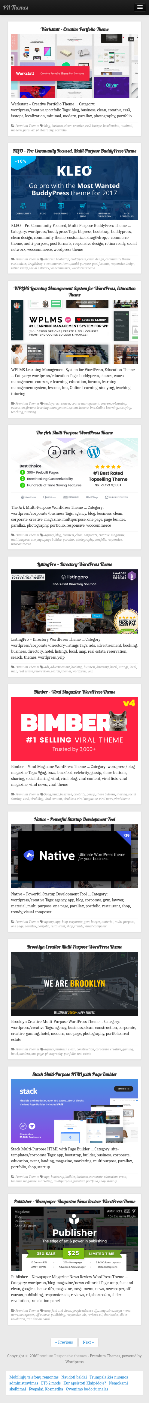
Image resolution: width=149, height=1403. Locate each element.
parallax (29, 130)
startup (112, 1181)
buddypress (78, 259)
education (18, 408)
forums (31, 408)
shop (70, 926)
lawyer (95, 922)
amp (47, 1311)
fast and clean (61, 1311)
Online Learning (107, 408)
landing (16, 1181)
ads (46, 667)
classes (65, 403)
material (108, 922)
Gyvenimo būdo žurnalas (87, 1389)
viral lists (69, 799)
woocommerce (60, 268)
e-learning (119, 403)
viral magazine (87, 799)
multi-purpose (81, 264)
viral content (53, 799)
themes (66, 671)
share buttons (105, 794)
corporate (90, 535)
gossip (91, 794)
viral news (106, 799)
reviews (93, 1315)
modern (16, 130)
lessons (84, 408)
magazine (117, 535)
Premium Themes (27, 126)
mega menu (122, 1311)
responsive (115, 540)
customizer (18, 264)
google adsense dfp (85, 1311)
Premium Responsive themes (62, 1356)
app (57, 922)
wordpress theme (83, 268)
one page (37, 540)
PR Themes (15, 7)
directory (102, 667)
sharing (122, 794)
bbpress (49, 259)
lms (92, 408)
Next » (88, 1342)
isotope (97, 126)
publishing (58, 1315)
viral (26, 799)
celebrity (79, 794)
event (122, 1177)
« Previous (64, 1342)
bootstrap (62, 259)
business (57, 126)
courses (106, 403)
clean (67, 126)
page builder (53, 540)
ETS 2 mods (51, 1383)
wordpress (80, 671)
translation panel (38, 1319)
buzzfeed (66, 794)
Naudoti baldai (74, 1377)
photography (44, 130)
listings (123, 667)
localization (111, 126)
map (14, 671)
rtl (100, 1315)
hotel (113, 667)
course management (85, 403)
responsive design (122, 264)
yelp (90, 671)
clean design (95, 259)
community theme (117, 259)
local (132, 667)
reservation (42, 671)
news (14, 1315)
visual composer (96, 926)
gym (87, 922)
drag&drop (35, 264)
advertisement (60, 667)
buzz (55, 794)
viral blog (37, 799)
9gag (47, 794)
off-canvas (42, 1315)
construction (85, 1049)
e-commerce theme (57, 264)
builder (70, 1177)
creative (78, 126)
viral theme (122, 799)
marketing (45, 1181)
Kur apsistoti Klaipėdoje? (84, 1383)
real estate (26, 671)
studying (125, 408)
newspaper (26, 1315)
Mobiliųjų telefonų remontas (34, 1377)
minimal (126, 126)
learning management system (57, 408)
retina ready (19, 268)
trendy (78, 926)
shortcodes (111, 1315)
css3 (88, 126)
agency (49, 535)
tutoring (30, 412)
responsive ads (76, 1315)
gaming (127, 1049)
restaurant (58, 926)
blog (47, 126)
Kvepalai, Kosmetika (46, 1389)
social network (39, 268)
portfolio (61, 130)
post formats (100, 264)
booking (77, 667)
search (55, 671)
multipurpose (20, 540)
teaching (17, 412)
